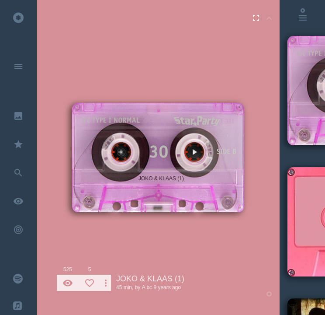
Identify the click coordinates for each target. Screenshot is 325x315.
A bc (147, 287)
